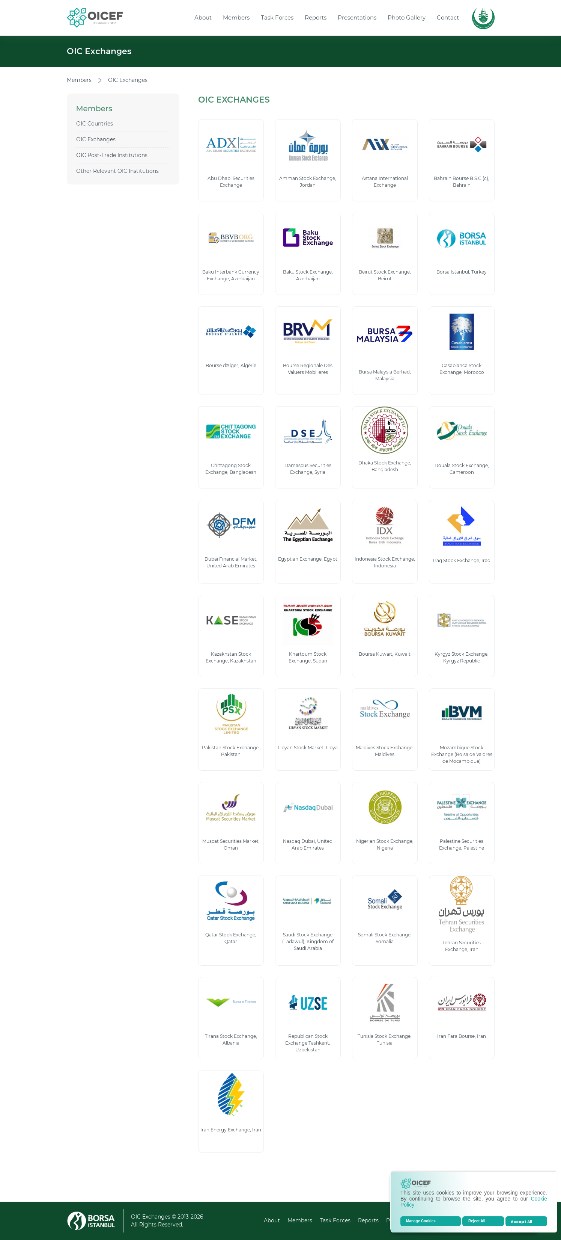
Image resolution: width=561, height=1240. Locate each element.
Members (236, 17)
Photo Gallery (407, 17)
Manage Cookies (421, 1221)
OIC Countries (94, 123)
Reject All (476, 1221)
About (203, 17)
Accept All (521, 1222)
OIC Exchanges (96, 139)
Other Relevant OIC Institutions (117, 171)
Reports (315, 17)
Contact (448, 17)
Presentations (357, 17)
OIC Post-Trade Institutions (111, 155)
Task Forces (277, 17)
